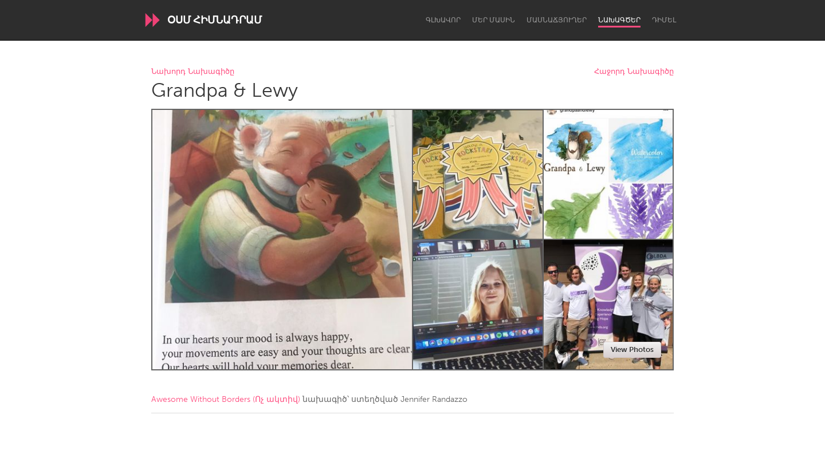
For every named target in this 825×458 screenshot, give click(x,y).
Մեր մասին (493, 20)
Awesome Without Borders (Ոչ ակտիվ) (225, 399)
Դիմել (664, 20)
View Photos (632, 349)
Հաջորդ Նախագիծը (634, 72)
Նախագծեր (619, 20)
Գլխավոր (443, 20)
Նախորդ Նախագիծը (192, 72)
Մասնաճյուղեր (557, 20)
